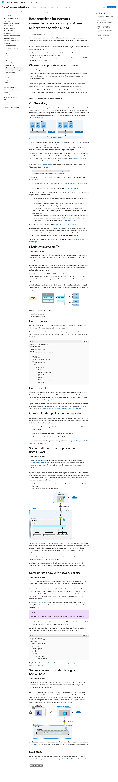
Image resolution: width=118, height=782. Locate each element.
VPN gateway (35, 744)
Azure (30, 13)
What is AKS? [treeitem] (7, 21)
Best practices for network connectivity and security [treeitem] (13, 69)
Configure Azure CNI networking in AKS (65, 224)
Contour (39, 400)
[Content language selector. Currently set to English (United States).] (10, 779)
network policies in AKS (40, 602)
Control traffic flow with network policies (105, 31)
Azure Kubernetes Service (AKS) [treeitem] (11, 18)
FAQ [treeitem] (4, 100)
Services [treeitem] (7, 50)
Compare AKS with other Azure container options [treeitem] (11, 25)
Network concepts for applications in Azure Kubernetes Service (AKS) (65, 759)
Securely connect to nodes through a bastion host (104, 34)
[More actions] (87, 13)
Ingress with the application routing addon (104, 23)
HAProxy (46, 400)
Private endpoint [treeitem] (10, 72)
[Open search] (114, 2)
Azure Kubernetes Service (42, 13)
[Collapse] (21, 11)
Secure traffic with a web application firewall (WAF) (103, 27)
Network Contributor (79, 158)
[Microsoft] (3, 2)
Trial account (111, 7)
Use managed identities (71, 188)
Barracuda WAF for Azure (38, 462)
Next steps (100, 38)
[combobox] (12, 15)
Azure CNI (76, 90)
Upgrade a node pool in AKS (68, 220)
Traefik (53, 400)
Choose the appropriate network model (106, 17)
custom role (46, 164)
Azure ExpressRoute (82, 742)
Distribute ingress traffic (103, 20)
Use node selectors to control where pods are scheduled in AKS (62, 408)
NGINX (55, 397)
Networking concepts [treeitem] (10, 45)
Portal (103, 7)
